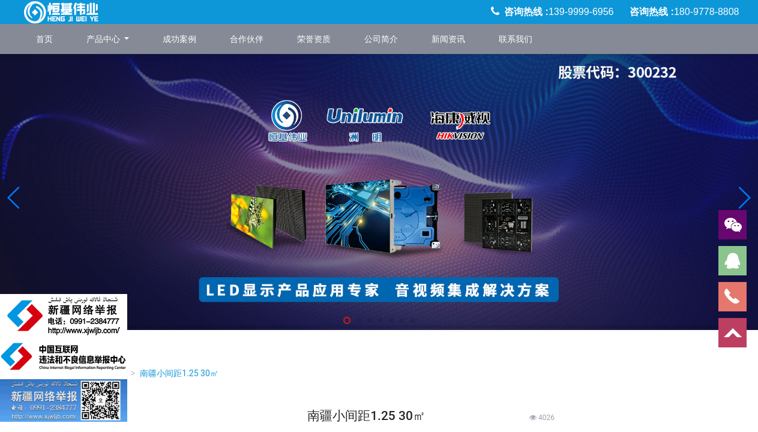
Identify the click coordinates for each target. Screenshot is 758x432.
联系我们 (515, 39)
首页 (44, 39)
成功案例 (179, 39)
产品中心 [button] (104, 39)
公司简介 (381, 39)
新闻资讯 (448, 39)
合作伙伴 (246, 39)
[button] (14, 198)
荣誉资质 (314, 39)
